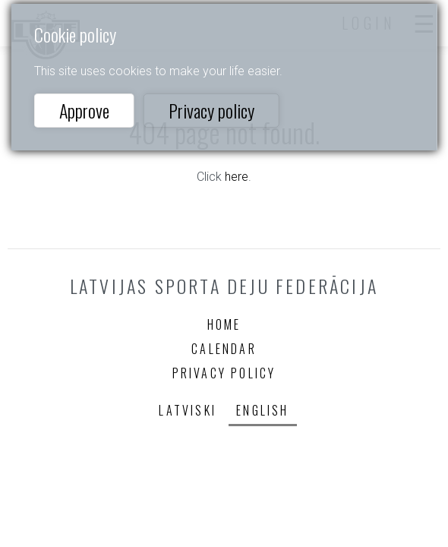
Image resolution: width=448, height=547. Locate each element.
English (262, 410)
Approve (84, 110)
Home (224, 324)
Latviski (187, 410)
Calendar (224, 349)
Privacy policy (211, 110)
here (236, 176)
